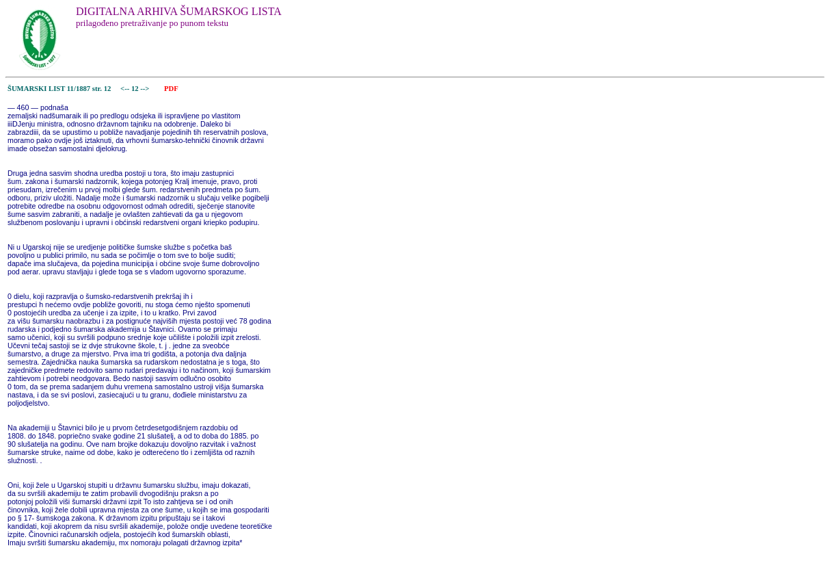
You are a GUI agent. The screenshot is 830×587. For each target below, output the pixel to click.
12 (135, 88)
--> (145, 88)
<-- (124, 88)
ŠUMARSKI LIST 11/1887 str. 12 (59, 88)
